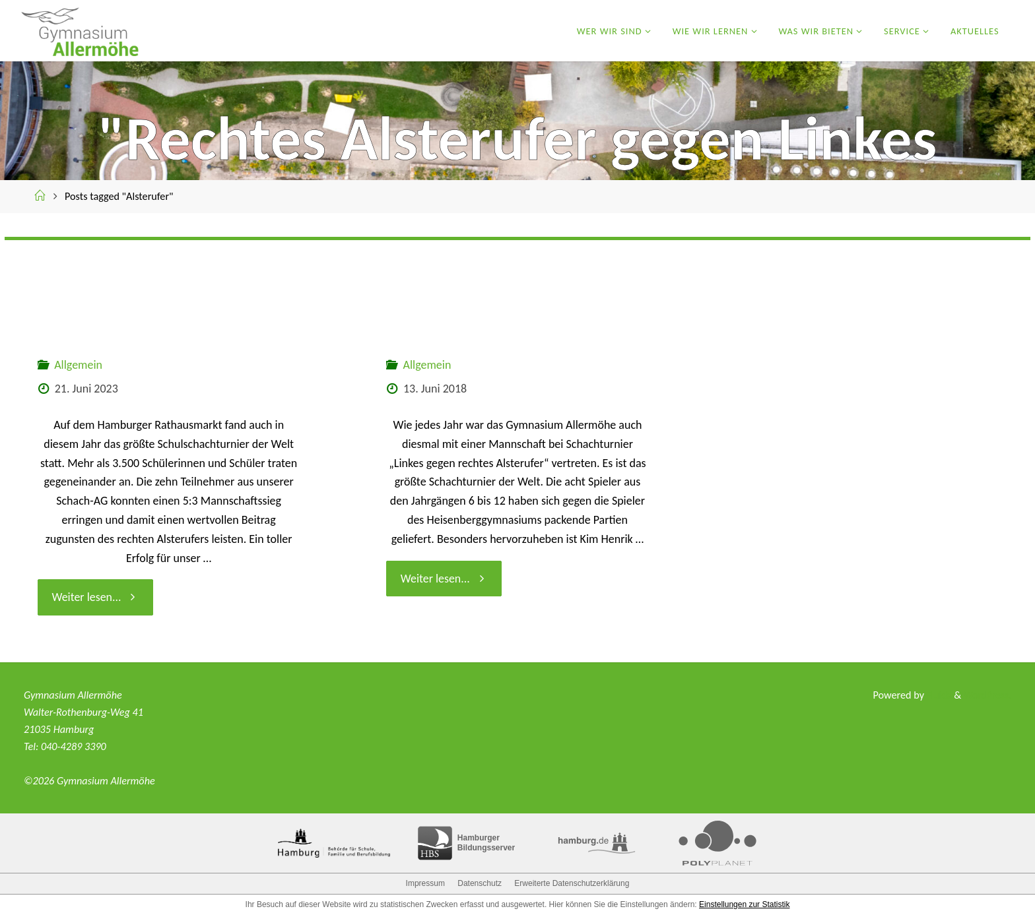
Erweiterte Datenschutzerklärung (571, 883)
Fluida (935, 695)
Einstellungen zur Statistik (744, 904)
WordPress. (986, 695)
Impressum (425, 883)
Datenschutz (479, 883)
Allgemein (78, 365)
